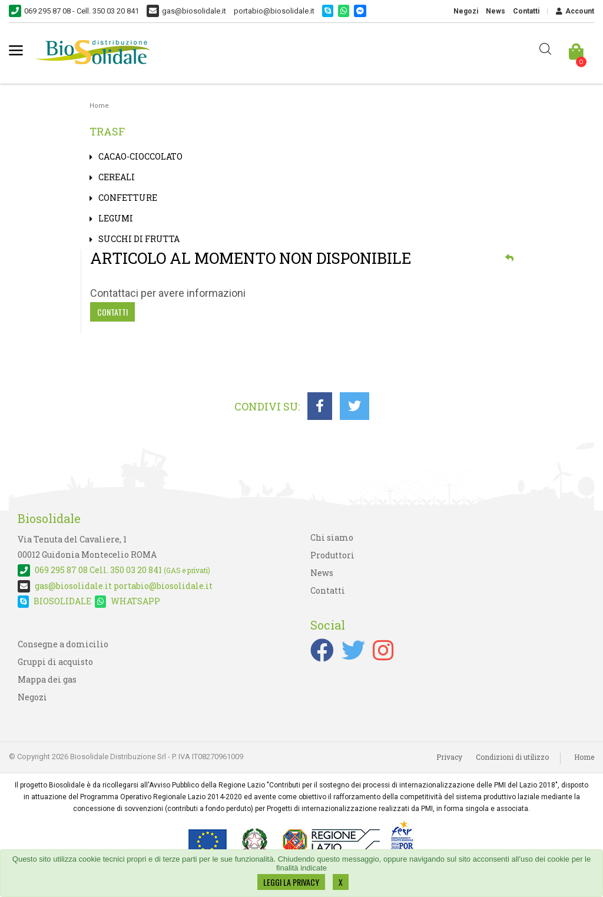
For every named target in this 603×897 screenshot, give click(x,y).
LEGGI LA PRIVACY (291, 882)
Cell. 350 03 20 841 (114, 569)
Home (99, 106)
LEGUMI (115, 218)
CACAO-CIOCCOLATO (140, 156)
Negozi (465, 11)
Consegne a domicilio (63, 644)
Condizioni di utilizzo (512, 757)
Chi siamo (331, 537)
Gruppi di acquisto (55, 661)
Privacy (449, 757)
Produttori (332, 555)
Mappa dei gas (47, 679)
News (495, 11)
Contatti (526, 11)
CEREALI (116, 177)
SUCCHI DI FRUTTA (139, 238)
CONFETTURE (127, 197)
